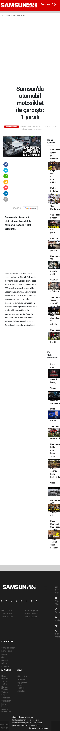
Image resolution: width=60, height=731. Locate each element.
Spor (3, 657)
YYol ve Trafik (4, 682)
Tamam (43, 728)
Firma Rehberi (4, 705)
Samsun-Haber (45, 5)
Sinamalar (5, 698)
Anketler (21, 679)
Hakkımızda (6, 610)
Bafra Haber (6, 651)
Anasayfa (6, 15)
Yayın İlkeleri (6, 613)
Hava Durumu (5, 677)
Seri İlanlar (6, 701)
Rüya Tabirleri (20, 686)
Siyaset (4, 660)
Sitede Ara (22, 676)
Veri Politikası (7, 617)
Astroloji (21, 691)
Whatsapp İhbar (32, 613)
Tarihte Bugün (4, 693)
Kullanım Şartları (32, 610)
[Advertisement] (30, 52)
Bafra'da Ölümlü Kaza (54, 491)
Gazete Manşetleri (6, 710)
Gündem (5, 663)
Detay (32, 728)
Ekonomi (5, 666)
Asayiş (4, 654)
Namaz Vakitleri (4, 688)
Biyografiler (22, 682)
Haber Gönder (31, 617)
